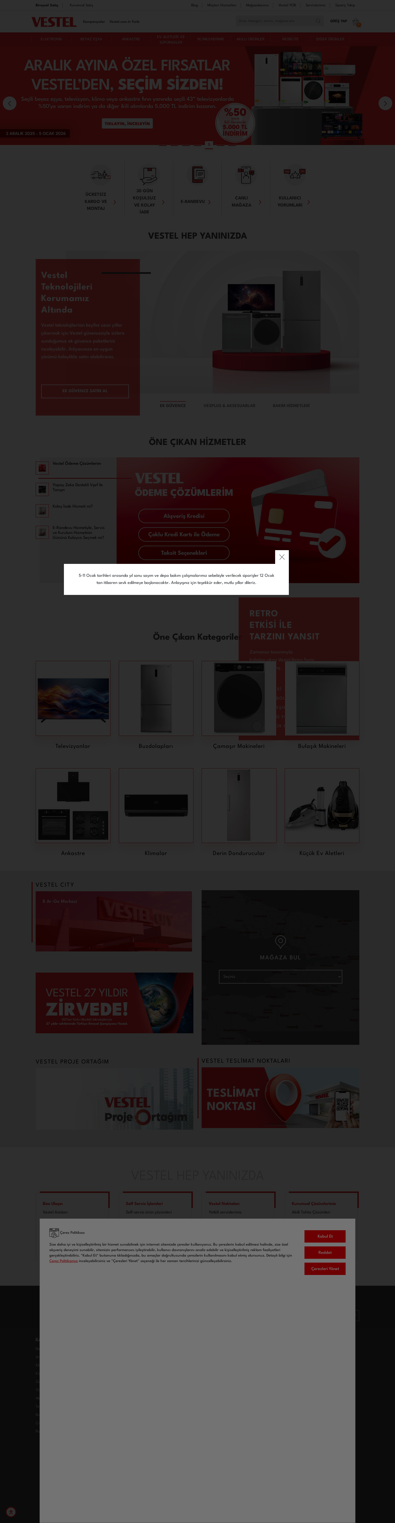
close (303, 708)
